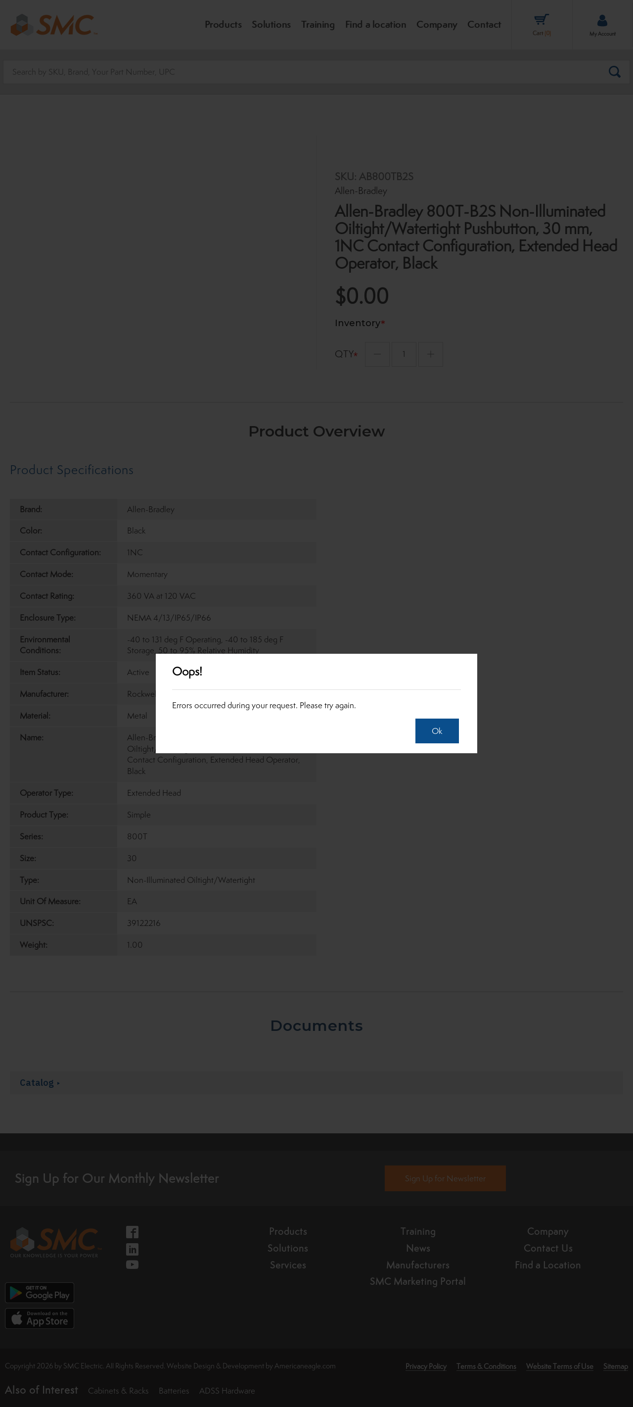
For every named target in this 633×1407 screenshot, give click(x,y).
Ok (434, 731)
